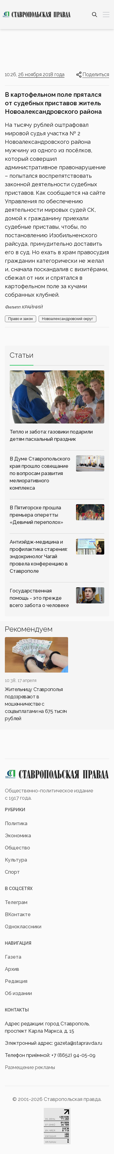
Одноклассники (23, 927)
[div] (36, 679)
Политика (16, 823)
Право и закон (20, 319)
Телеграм (16, 902)
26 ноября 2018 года (41, 74)
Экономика (18, 836)
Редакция (16, 981)
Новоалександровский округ (67, 319)
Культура (16, 860)
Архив (12, 969)
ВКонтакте (18, 914)
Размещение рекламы (30, 1067)
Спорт (12, 872)
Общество (17, 848)
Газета (13, 957)
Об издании (18, 993)
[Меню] (106, 14)
